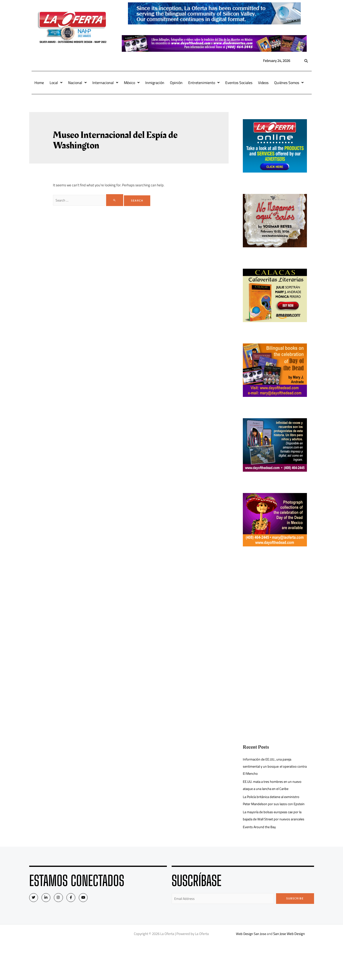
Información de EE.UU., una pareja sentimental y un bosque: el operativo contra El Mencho (271, 766)
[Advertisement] (275, 601)
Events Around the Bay (260, 841)
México (132, 82)
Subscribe (295, 912)
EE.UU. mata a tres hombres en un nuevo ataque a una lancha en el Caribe (273, 785)
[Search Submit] (116, 200)
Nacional (77, 82)
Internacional (105, 82)
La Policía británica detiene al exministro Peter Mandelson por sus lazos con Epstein (273, 803)
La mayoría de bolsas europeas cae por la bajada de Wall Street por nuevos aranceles (274, 826)
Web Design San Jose (251, 948)
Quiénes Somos (289, 82)
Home (39, 82)
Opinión (176, 82)
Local (56, 82)
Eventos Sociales (238, 82)
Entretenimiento (204, 82)
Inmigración (154, 82)
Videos (263, 82)
